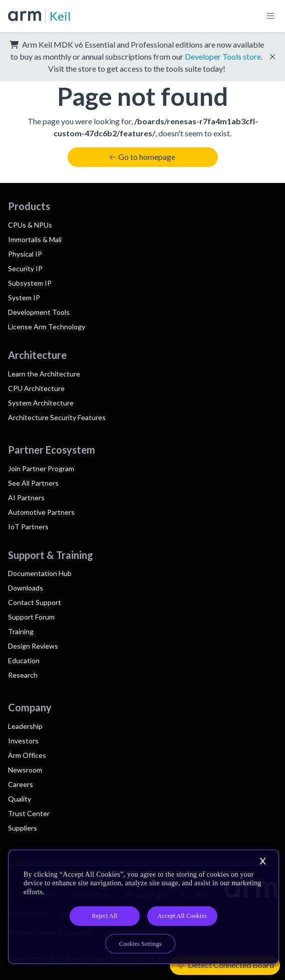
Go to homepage (142, 156)
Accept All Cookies (182, 915)
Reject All (104, 915)
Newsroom (25, 769)
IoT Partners (28, 526)
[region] (143, 907)
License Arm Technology (46, 326)
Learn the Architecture (44, 373)
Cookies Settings (140, 943)
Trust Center (29, 813)
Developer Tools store (223, 56)
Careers (20, 784)
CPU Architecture (36, 388)
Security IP (25, 268)
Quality (19, 799)
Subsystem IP (30, 283)
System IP (24, 297)
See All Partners (33, 483)
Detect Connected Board (226, 964)
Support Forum (31, 617)
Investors (23, 740)
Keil (60, 16)
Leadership (25, 726)
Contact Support (34, 602)
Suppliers (22, 828)
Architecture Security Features (57, 417)
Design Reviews (33, 646)
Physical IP (25, 254)
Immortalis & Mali (35, 239)
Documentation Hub (40, 573)
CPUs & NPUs (30, 225)
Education (24, 660)
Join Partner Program (41, 468)
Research (23, 675)
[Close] (262, 861)
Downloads (25, 587)
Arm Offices (27, 755)
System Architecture (41, 403)
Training (21, 631)
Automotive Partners (41, 512)
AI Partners (26, 497)
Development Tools (39, 312)
